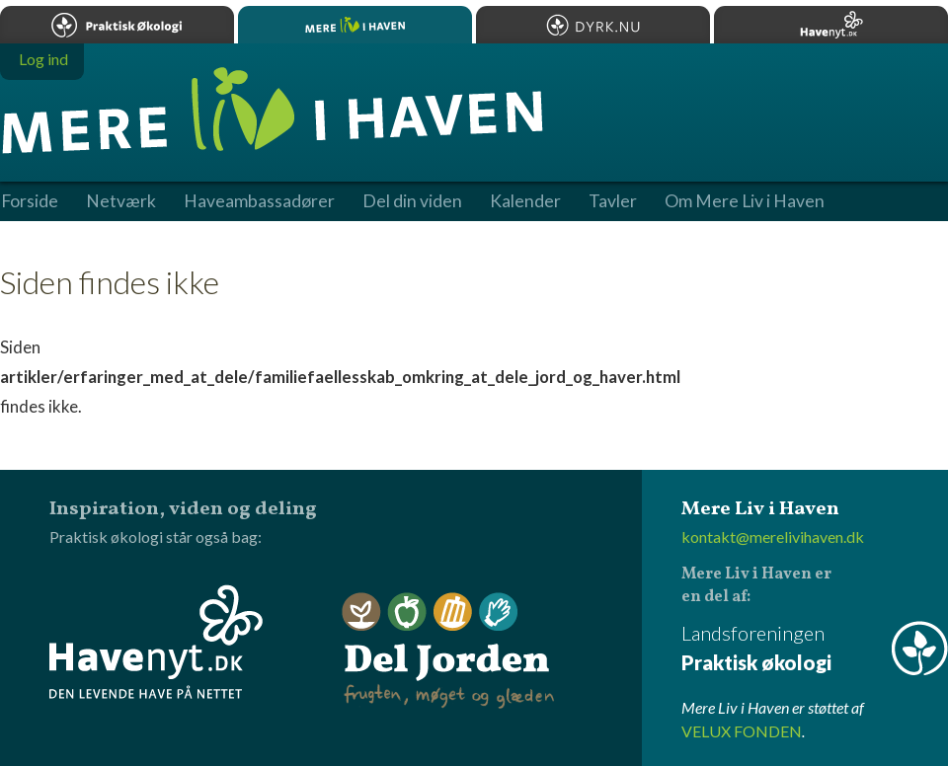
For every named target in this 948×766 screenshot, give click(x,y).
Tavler (613, 201)
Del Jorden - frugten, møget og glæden (448, 651)
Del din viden (412, 201)
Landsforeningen (814, 649)
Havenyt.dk (831, 24)
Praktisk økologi (117, 24)
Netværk (121, 201)
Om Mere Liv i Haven (745, 201)
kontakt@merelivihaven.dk (772, 536)
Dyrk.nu (593, 24)
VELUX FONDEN (741, 731)
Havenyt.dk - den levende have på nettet (156, 641)
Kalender (525, 201)
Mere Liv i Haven (355, 24)
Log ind (43, 58)
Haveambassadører (259, 201)
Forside (29, 201)
